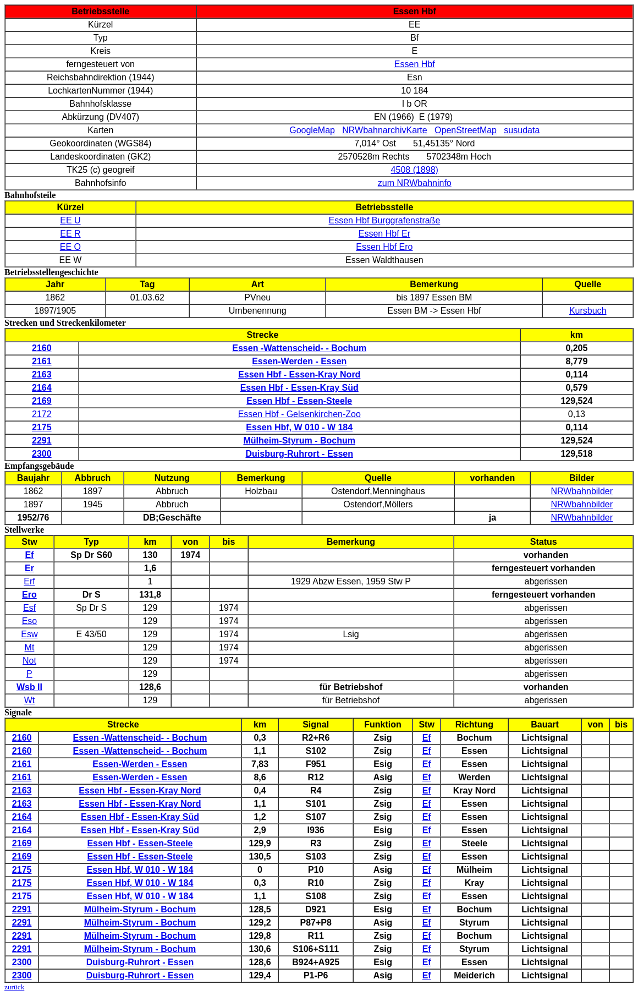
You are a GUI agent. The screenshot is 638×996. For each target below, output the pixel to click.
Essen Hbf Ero (384, 246)
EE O (70, 246)
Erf (29, 581)
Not (29, 660)
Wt (29, 700)
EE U (70, 220)
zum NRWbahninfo (415, 183)
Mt (30, 647)
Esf (29, 607)
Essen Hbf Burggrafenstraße (385, 220)
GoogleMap (312, 130)
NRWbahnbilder (582, 491)
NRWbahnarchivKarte (384, 130)
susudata (522, 130)
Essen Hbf (414, 64)
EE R (70, 233)
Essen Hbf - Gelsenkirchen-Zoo (299, 414)
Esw (29, 634)
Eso (29, 621)
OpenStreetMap (466, 130)
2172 (42, 414)
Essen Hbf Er (384, 233)
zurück (14, 987)
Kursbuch (588, 310)
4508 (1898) (414, 169)
